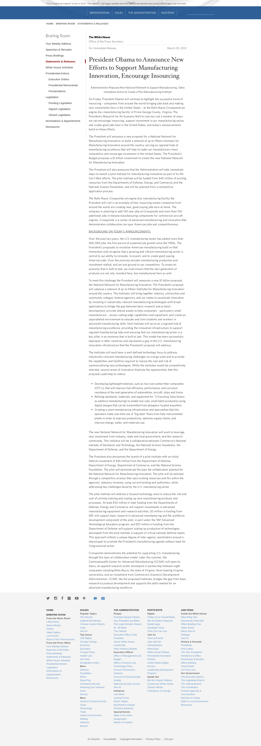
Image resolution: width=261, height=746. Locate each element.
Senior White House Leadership (124, 643)
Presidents (186, 645)
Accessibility (109, 739)
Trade (83, 712)
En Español (94, 739)
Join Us (151, 634)
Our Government (190, 673)
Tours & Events (155, 638)
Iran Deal (85, 659)
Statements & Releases (93, 23)
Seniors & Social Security (93, 701)
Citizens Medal (155, 687)
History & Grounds (191, 641)
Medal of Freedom (123, 722)
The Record (86, 617)
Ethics (83, 676)
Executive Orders (59, 79)
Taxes (83, 705)
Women (84, 726)
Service (84, 694)
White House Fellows (158, 652)
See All (83, 631)
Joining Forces (121, 698)
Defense (84, 669)
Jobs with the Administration (154, 643)
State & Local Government (194, 701)
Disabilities (85, 673)
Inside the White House (194, 613)
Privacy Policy (153, 739)
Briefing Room (99, 12)
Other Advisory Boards (125, 648)
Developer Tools (155, 627)
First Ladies (187, 648)
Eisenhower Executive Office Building (192, 661)
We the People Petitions (159, 680)
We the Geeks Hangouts (160, 620)
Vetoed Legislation (60, 114)
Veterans (84, 722)
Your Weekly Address (58, 43)
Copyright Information (131, 739)
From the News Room (58, 618)
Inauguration (120, 719)
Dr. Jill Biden (120, 627)
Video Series (187, 627)
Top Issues (86, 634)
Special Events (122, 712)
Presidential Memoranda (63, 85)
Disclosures (53, 126)
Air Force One (188, 669)
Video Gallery (53, 632)
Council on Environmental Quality (127, 678)
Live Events (52, 635)
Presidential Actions (57, 73)
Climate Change (88, 641)
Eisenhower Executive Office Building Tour (192, 622)
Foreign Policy (87, 652)
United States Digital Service (158, 664)
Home (49, 23)
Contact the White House (160, 683)
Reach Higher (121, 701)
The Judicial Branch (191, 683)
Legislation (52, 97)
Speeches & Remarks (59, 49)
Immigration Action (89, 662)
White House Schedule (59, 67)
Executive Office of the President (125, 636)
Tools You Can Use (157, 631)
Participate (154, 610)
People (117, 613)
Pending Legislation (60, 103)
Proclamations (57, 91)
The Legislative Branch (193, 680)
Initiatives (119, 691)
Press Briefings (55, 55)
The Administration (142, 12)
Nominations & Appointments (63, 120)
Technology (86, 708)
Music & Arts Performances (60, 639)
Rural (83, 691)
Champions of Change (159, 691)
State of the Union (123, 715)
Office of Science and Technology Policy (125, 664)
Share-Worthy (53, 625)
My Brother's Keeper (124, 705)
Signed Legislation (60, 108)
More (83, 666)
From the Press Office (58, 642)
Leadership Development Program (160, 671)
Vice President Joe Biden (127, 620)
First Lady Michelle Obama (127, 624)
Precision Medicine (123, 708)
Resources (186, 705)
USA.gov (168, 739)
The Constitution (189, 687)
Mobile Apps (153, 624)
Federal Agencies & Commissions (191, 693)
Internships (153, 648)
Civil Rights (86, 638)
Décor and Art (188, 631)
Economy (85, 645)
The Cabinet (120, 631)
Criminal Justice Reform (92, 624)
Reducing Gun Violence (92, 687)
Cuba (83, 627)
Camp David (187, 666)
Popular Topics (88, 613)
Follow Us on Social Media (161, 617)
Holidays (185, 634)
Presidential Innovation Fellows (159, 657)
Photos (50, 628)
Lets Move (119, 694)
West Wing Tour (189, 617)
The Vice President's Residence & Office (191, 654)
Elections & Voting (190, 698)
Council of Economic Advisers (124, 671)
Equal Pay (85, 680)
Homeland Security (90, 683)
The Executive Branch (192, 676)
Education (85, 648)
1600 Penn (167, 12)
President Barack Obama (127, 617)
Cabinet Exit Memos (90, 620)
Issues (119, 12)
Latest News (52, 621)
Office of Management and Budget (127, 657)
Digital (151, 613)
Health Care (86, 655)
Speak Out (153, 676)
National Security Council (127, 683)
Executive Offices (123, 652)
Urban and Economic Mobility (91, 717)
